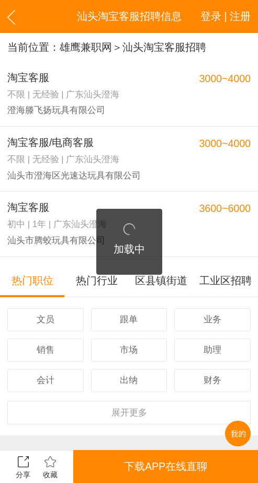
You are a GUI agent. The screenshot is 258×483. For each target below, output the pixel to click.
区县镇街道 (161, 280)
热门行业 (97, 280)
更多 (129, 413)
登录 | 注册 (225, 16)
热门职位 (32, 280)
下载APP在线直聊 (165, 466)
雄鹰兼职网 (86, 47)
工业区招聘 (225, 280)
